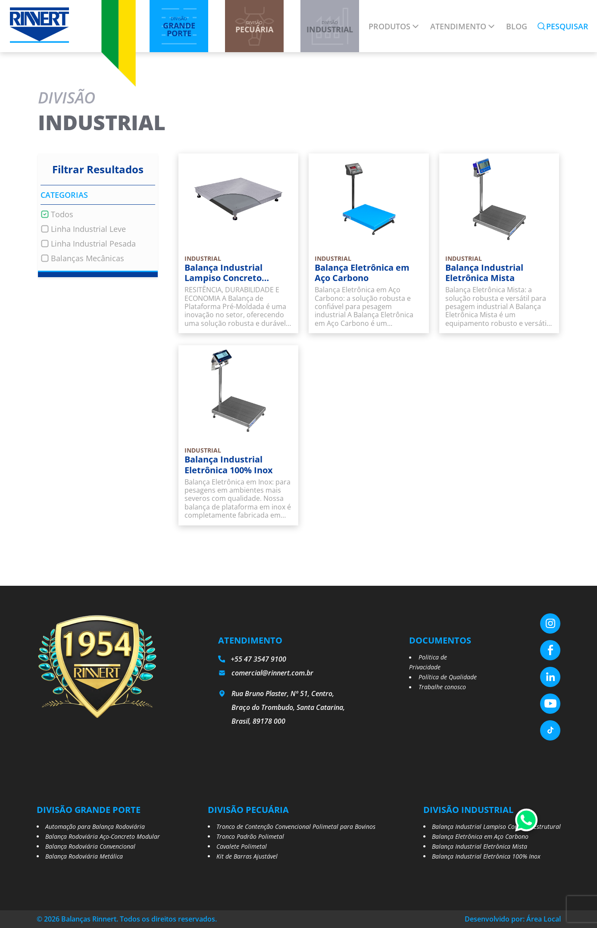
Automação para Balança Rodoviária (95, 826)
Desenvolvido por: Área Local (513, 919)
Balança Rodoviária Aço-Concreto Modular (102, 836)
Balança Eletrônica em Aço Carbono (480, 836)
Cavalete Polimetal (241, 846)
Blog (516, 26)
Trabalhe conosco (442, 687)
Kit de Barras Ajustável (247, 856)
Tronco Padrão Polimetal (250, 836)
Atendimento (458, 26)
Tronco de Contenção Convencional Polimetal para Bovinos (295, 826)
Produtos (389, 26)
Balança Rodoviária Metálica (84, 856)
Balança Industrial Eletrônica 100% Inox (486, 856)
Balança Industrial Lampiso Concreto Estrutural (496, 826)
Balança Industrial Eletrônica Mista (479, 846)
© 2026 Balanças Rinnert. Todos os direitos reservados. (127, 919)
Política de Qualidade (448, 677)
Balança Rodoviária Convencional (90, 846)
